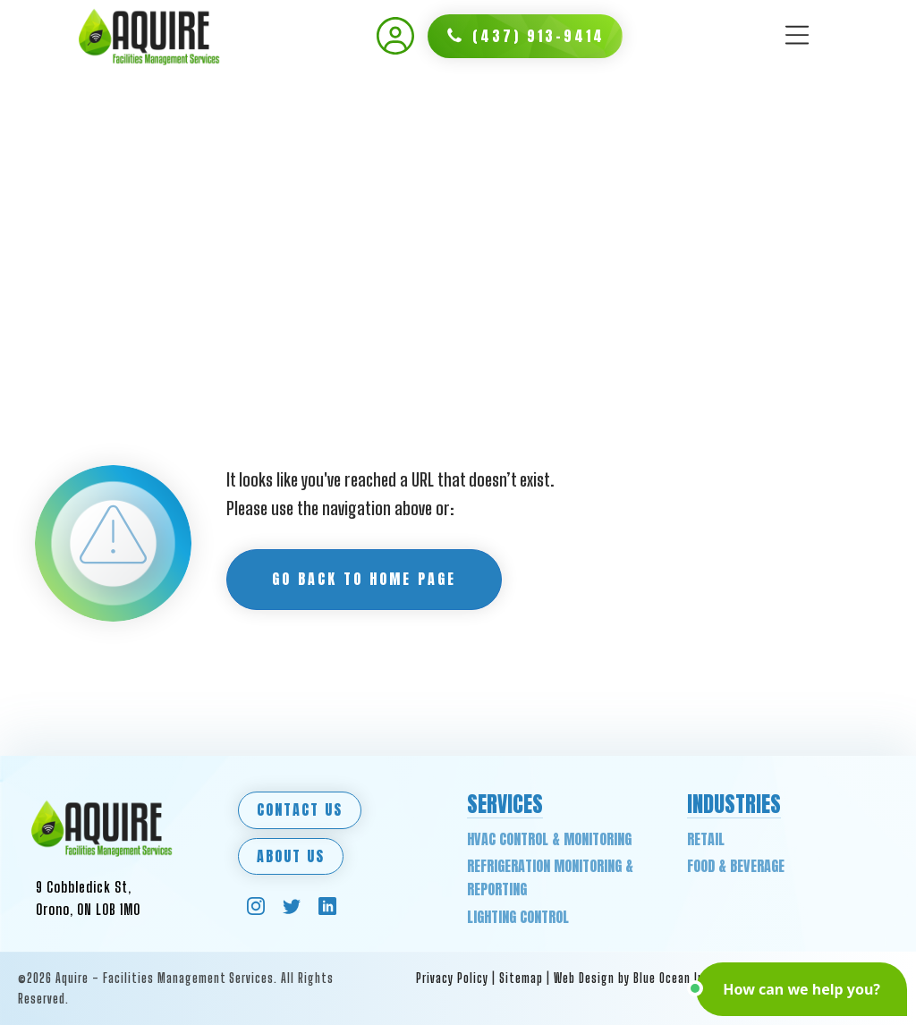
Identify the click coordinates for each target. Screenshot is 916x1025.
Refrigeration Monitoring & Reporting (550, 877)
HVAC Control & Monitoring (549, 839)
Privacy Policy (452, 978)
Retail (706, 839)
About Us (291, 856)
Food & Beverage (736, 866)
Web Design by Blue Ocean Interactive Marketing (684, 978)
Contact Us (300, 809)
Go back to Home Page (364, 578)
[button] (525, 36)
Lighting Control (518, 917)
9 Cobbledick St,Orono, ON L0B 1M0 (88, 898)
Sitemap (521, 978)
